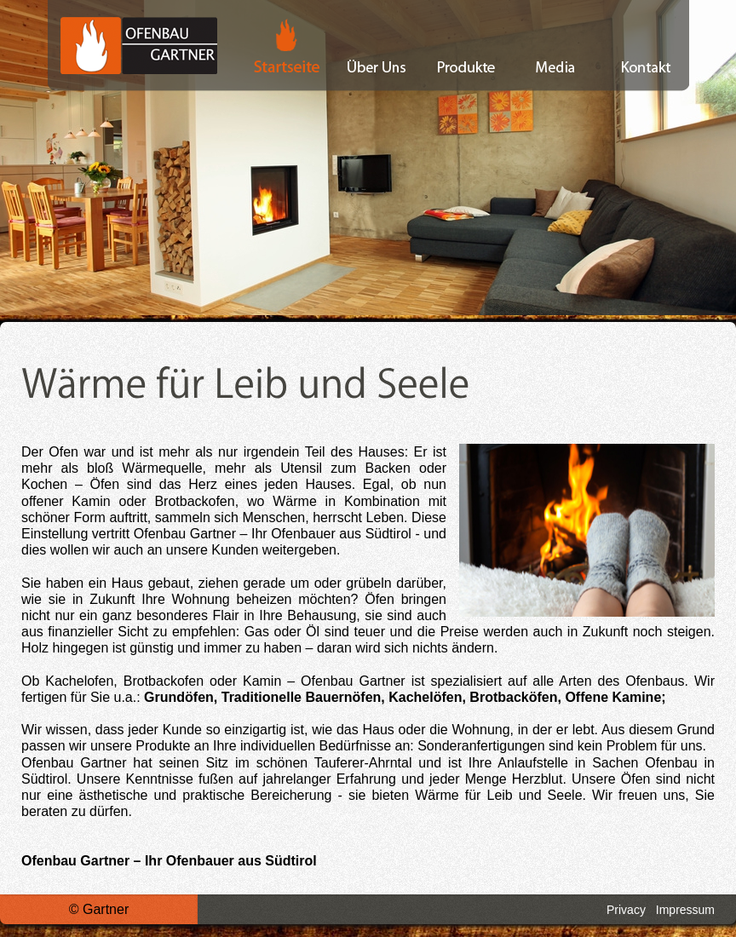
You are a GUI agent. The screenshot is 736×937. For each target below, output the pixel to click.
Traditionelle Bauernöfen (301, 697)
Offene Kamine (613, 697)
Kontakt (645, 45)
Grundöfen (179, 697)
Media (556, 45)
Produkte (466, 45)
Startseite (274, 45)
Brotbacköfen (513, 697)
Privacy (626, 910)
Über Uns (377, 45)
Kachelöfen (425, 697)
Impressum (685, 910)
